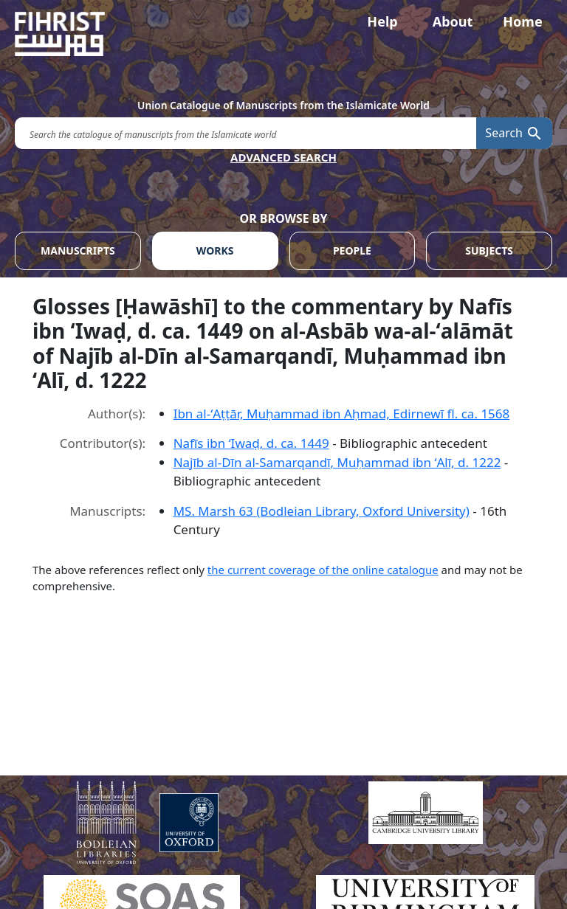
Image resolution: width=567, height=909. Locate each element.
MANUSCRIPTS (78, 250)
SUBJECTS (489, 250)
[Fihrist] (283, 34)
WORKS (215, 250)
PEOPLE (352, 250)
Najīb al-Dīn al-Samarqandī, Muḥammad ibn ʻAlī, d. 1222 (337, 462)
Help (382, 21)
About (453, 21)
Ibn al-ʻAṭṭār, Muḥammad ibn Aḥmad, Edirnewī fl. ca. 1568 (341, 413)
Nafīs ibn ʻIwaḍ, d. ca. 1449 (251, 443)
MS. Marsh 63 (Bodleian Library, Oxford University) (321, 510)
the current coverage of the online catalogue (323, 569)
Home (522, 21)
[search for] (245, 133)
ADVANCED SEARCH (283, 157)
